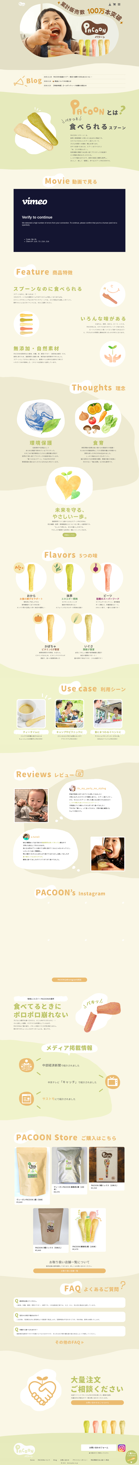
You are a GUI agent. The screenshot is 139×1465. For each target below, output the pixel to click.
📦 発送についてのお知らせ (61, 81)
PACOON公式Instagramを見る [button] (69, 979)
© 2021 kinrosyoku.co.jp (69, 1463)
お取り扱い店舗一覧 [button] (69, 1270)
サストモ (48, 1098)
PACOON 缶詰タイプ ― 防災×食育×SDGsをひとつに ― (72, 77)
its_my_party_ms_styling (91, 788)
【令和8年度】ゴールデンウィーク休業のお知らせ (69, 86)
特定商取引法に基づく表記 (100, 1460)
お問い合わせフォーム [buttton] (98, 1447)
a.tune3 (35, 836)
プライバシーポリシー (80, 1460)
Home (32, 1460)
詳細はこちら (69, 535)
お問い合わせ (64, 1460)
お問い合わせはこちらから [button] (97, 1402)
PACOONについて (44, 1460)
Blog (55, 1460)
